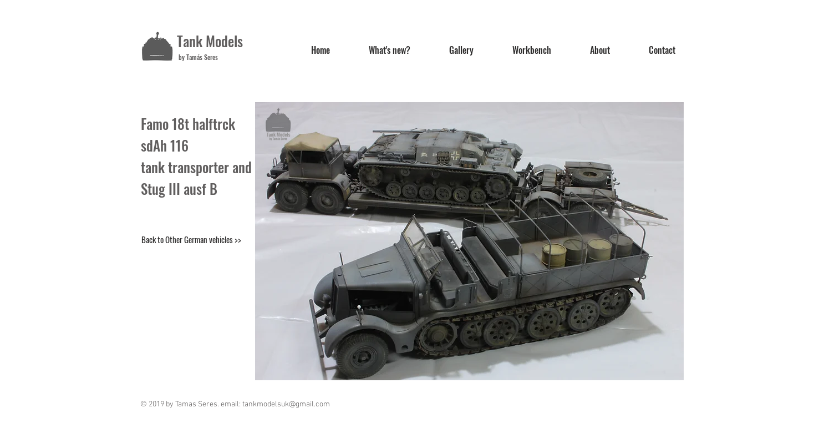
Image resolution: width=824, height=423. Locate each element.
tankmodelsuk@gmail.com (286, 404)
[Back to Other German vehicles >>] (191, 239)
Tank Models (210, 41)
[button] (469, 241)
